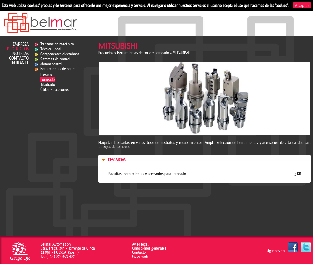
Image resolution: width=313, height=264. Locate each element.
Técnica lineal (50, 49)
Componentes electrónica (59, 54)
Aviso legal (140, 244)
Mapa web (140, 256)
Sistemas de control (55, 59)
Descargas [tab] (113, 160)
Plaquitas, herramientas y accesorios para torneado (147, 174)
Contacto (19, 58)
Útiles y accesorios (54, 89)
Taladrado (47, 84)
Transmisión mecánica (57, 44)
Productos (18, 49)
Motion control (51, 64)
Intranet (20, 63)
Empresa (21, 44)
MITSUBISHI (181, 53)
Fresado (46, 75)
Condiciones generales (149, 248)
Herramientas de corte (57, 69)
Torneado (48, 80)
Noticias (20, 53)
